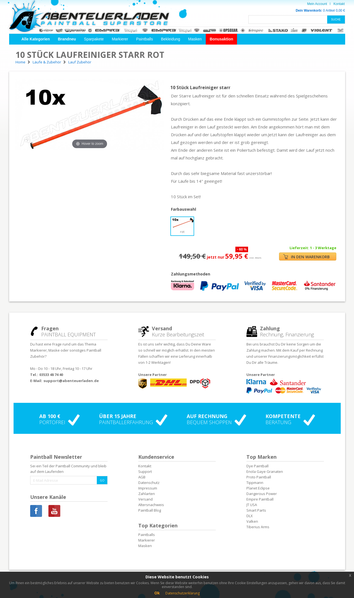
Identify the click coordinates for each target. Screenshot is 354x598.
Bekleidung (170, 39)
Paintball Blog (149, 510)
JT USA (251, 504)
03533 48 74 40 (51, 374)
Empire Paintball (260, 499)
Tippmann (254, 482)
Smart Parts (256, 510)
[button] (36, 39)
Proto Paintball (258, 477)
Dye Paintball (257, 465)
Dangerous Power (261, 493)
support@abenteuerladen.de (71, 380)
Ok (157, 593)
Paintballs (144, 39)
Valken (252, 521)
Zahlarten (146, 493)
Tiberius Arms (257, 526)
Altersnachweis (151, 504)
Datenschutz (149, 482)
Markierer (120, 39)
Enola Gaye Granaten (264, 471)
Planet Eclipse (258, 488)
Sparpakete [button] (94, 39)
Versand (145, 499)
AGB (141, 477)
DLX (249, 515)
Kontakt (339, 4)
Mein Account (317, 4)
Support (145, 471)
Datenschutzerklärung (182, 593)
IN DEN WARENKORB (306, 256)
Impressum (147, 488)
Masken (195, 39)
